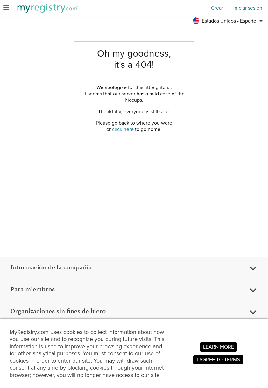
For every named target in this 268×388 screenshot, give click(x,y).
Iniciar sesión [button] (247, 8)
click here (123, 129)
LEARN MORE (218, 346)
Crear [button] (217, 8)
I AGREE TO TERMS (218, 359)
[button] (228, 21)
